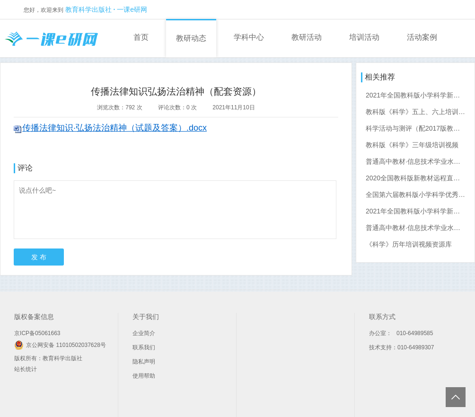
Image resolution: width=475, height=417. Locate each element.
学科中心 (249, 37)
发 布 (38, 257)
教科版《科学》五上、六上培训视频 (419, 111)
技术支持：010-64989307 (401, 347)
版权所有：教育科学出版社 (48, 358)
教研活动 (306, 37)
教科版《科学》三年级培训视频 (412, 145)
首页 (141, 37)
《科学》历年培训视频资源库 (409, 244)
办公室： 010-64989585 (401, 333)
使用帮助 (143, 376)
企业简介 (143, 333)
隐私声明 (143, 361)
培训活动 (364, 37)
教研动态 (191, 38)
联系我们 (143, 347)
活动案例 (422, 37)
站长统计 (25, 369)
